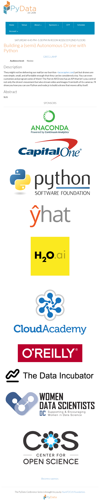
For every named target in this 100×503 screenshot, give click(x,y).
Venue (24, 25)
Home (11, 25)
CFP (68, 25)
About (37, 25)
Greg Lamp (50, 56)
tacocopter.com (66, 72)
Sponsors (54, 25)
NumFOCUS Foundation (73, 491)
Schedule (81, 25)
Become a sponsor (49, 478)
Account (13, 31)
